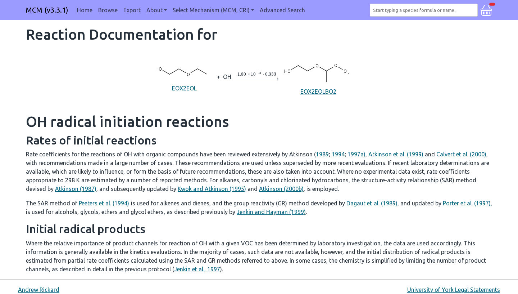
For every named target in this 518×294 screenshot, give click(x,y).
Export (132, 10)
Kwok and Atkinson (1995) (212, 189)
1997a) (356, 154)
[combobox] (425, 10)
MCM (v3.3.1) (47, 10)
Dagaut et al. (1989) (371, 203)
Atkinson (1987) (75, 189)
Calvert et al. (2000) (461, 154)
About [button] (154, 10)
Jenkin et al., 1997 (197, 269)
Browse (108, 10)
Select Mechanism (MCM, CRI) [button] (211, 10)
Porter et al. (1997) (467, 203)
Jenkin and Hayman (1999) (271, 212)
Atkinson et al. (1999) (395, 154)
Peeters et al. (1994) (104, 203)
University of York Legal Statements (453, 289)
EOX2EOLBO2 (318, 76)
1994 (338, 154)
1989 (322, 154)
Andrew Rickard (38, 289)
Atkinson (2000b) (281, 189)
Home (84, 10)
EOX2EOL (184, 76)
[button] (486, 9)
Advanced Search (282, 10)
